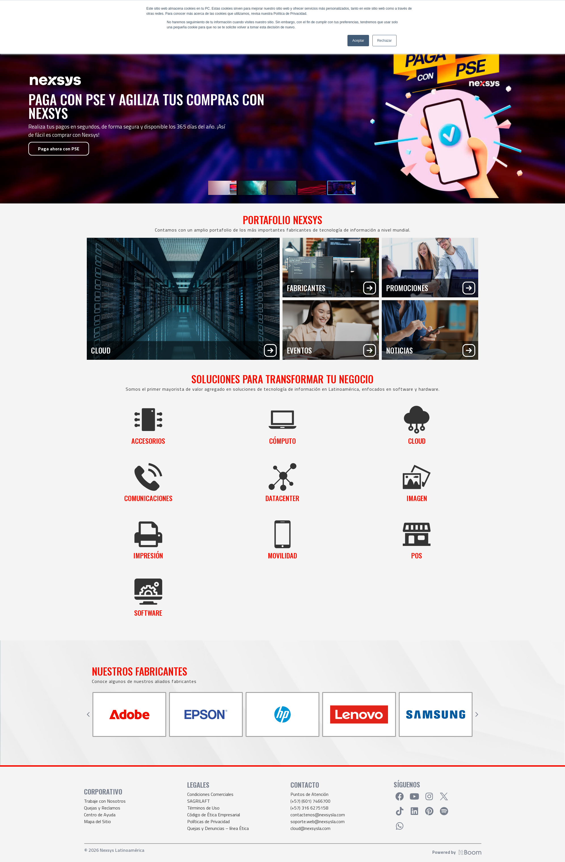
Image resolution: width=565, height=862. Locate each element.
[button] (88, 714)
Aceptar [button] (358, 41)
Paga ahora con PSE (58, 148)
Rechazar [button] (384, 41)
